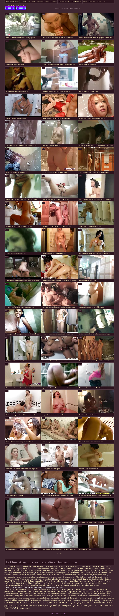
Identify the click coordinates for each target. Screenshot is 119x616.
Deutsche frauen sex (91, 568)
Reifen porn (8, 566)
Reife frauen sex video (31, 603)
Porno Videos (85, 573)
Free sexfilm (48, 566)
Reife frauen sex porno (71, 583)
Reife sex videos (28, 573)
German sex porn (53, 589)
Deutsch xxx (28, 568)
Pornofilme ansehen (58, 594)
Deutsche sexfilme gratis (102, 592)
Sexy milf (54, 2)
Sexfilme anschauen (17, 600)
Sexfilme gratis (16, 568)
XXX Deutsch (98, 571)
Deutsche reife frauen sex (99, 577)
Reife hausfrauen (42, 577)
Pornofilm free (106, 596)
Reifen (47, 2)
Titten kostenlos (25, 594)
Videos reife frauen (44, 571)
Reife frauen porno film (35, 581)
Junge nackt (31, 2)
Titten (85, 2)
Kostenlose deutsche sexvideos (88, 596)
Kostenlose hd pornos (12, 577)
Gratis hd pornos (51, 600)
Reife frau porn (92, 598)
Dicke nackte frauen (84, 575)
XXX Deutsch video (79, 589)
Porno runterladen (11, 594)
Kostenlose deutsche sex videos (64, 596)
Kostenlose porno (62, 585)
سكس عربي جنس (78, 603)
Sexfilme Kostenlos (23, 589)
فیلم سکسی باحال (95, 606)
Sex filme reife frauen (68, 575)
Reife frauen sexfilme (99, 573)
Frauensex (105, 600)
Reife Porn (16, 583)
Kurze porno (102, 566)
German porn (59, 566)
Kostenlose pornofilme (29, 585)
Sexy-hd (23, 2)
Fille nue (105, 603)
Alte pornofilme (72, 581)
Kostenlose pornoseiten (74, 571)
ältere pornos (50, 573)
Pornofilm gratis (55, 577)
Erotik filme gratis (84, 579)
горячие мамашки (54, 603)
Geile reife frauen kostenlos (55, 581)
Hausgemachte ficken (12, 2)
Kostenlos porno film (12, 585)
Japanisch (40, 2)
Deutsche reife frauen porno (75, 598)
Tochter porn (61, 573)
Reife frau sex (94, 600)
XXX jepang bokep (22, 608)
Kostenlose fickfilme (41, 568)
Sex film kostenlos (48, 579)
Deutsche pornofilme (47, 585)
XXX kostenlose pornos (35, 600)
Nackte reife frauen (17, 581)
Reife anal (92, 2)
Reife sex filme (26, 583)
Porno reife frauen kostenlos (30, 579)
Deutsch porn (75, 585)
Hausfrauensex (84, 581)
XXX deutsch (17, 571)
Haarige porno (66, 568)
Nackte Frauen (18, 575)
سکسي (43, 603)
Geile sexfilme (37, 566)
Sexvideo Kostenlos (38, 589)
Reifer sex (62, 600)
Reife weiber (71, 600)
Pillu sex (81, 566)
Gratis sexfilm (77, 568)
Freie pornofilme (72, 573)
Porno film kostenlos (26, 592)
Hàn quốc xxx (81, 606)
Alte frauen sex (83, 600)
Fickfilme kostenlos (74, 594)
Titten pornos (18, 596)
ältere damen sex (69, 577)
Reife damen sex (15, 603)
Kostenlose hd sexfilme (13, 598)
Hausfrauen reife (58, 571)
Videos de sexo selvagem (22, 606)
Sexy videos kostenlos (89, 583)
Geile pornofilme (29, 571)
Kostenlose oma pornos (66, 592)
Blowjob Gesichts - (64, 2)
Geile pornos (55, 568)
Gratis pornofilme (14, 573)
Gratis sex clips (98, 579)
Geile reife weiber (57, 598)
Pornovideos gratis (100, 575)
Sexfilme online (29, 598)
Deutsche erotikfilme (53, 583)
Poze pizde (66, 603)
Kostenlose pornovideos (90, 585)
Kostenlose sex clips (89, 594)
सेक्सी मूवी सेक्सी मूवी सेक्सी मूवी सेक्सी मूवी (60, 606)
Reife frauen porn (97, 581)
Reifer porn (88, 571)
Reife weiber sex (71, 566)
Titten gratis (102, 583)
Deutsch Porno (91, 566)
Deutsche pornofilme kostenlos (47, 575)
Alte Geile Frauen (82, 577)
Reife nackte (40, 573)
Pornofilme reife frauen (15, 6)
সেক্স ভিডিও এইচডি (93, 603)
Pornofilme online (28, 577)
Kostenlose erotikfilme (22, 566)
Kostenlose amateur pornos (66, 579)
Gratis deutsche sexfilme (40, 594)
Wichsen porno (101, 2)
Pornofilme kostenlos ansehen (46, 592)
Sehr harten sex (76, 2)
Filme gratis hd (38, 606)
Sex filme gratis (39, 583)
